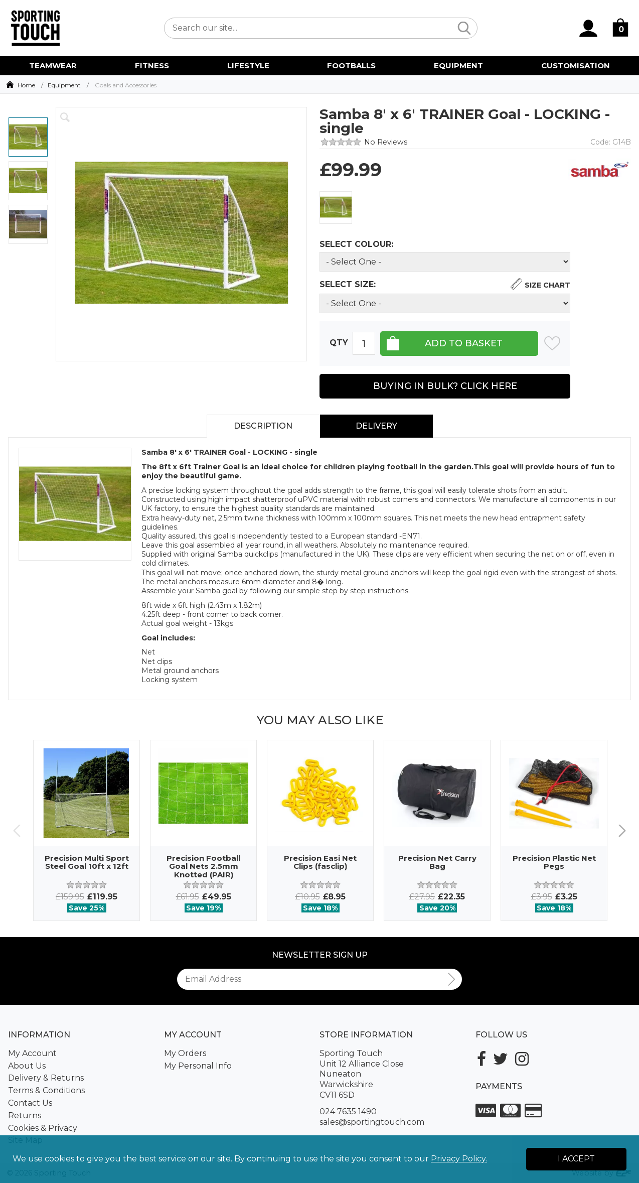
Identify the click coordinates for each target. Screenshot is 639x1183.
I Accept (576, 1158)
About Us (27, 1066)
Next (622, 830)
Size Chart (547, 285)
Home (26, 85)
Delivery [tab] (376, 426)
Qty (339, 343)
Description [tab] (263, 426)
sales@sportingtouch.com (372, 1122)
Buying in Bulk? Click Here (445, 385)
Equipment (64, 85)
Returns (24, 1115)
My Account (32, 1053)
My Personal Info (198, 1066)
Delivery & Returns (46, 1078)
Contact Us (30, 1103)
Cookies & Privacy (42, 1128)
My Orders (185, 1053)
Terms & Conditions (46, 1090)
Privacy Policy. (459, 1158)
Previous (17, 830)
